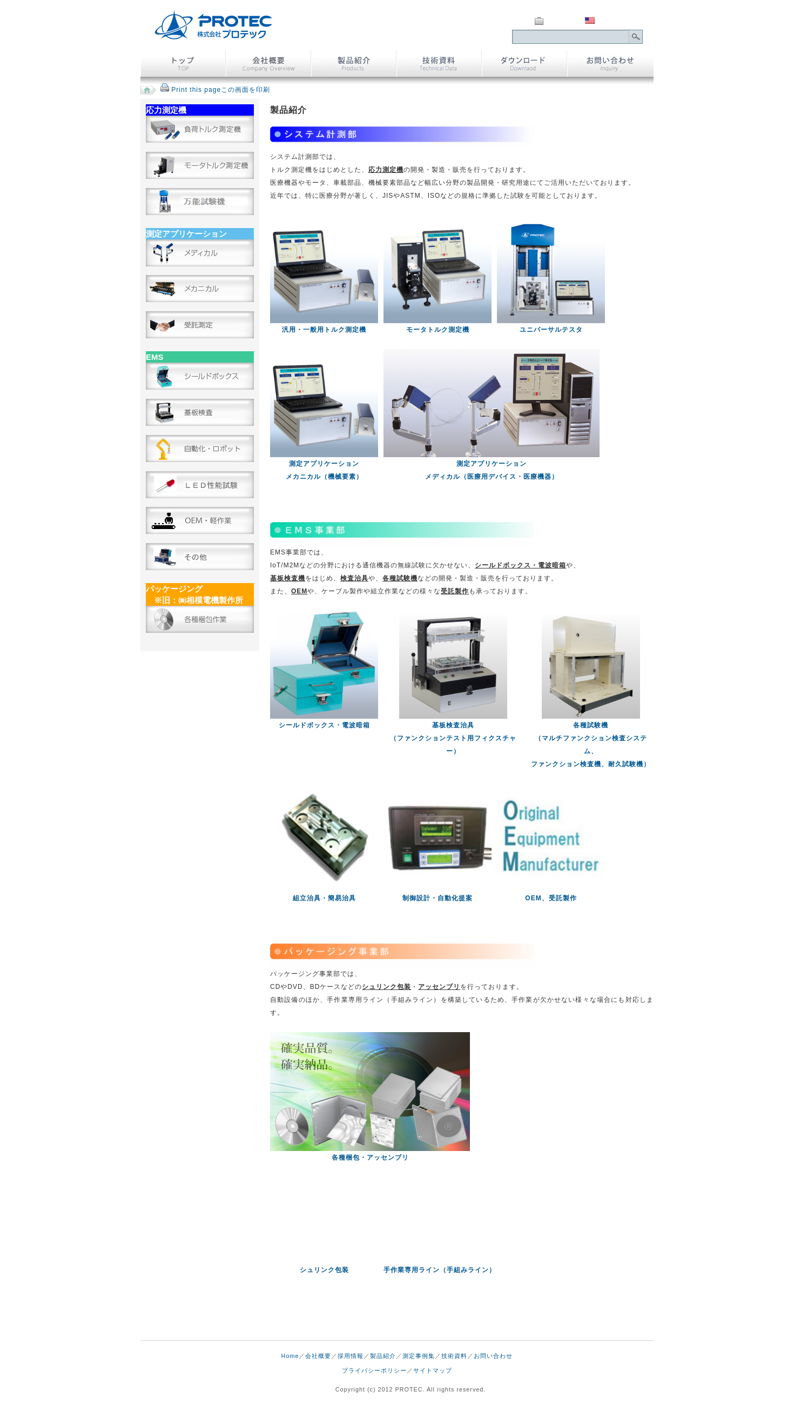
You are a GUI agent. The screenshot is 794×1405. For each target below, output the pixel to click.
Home (290, 1356)
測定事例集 (418, 1356)
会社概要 (318, 1356)
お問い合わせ (493, 1356)
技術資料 (454, 1356)
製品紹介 (383, 1356)
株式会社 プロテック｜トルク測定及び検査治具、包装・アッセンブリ (213, 24)
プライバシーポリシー (374, 1370)
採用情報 (351, 1356)
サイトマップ (432, 1370)
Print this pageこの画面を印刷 (220, 89)
